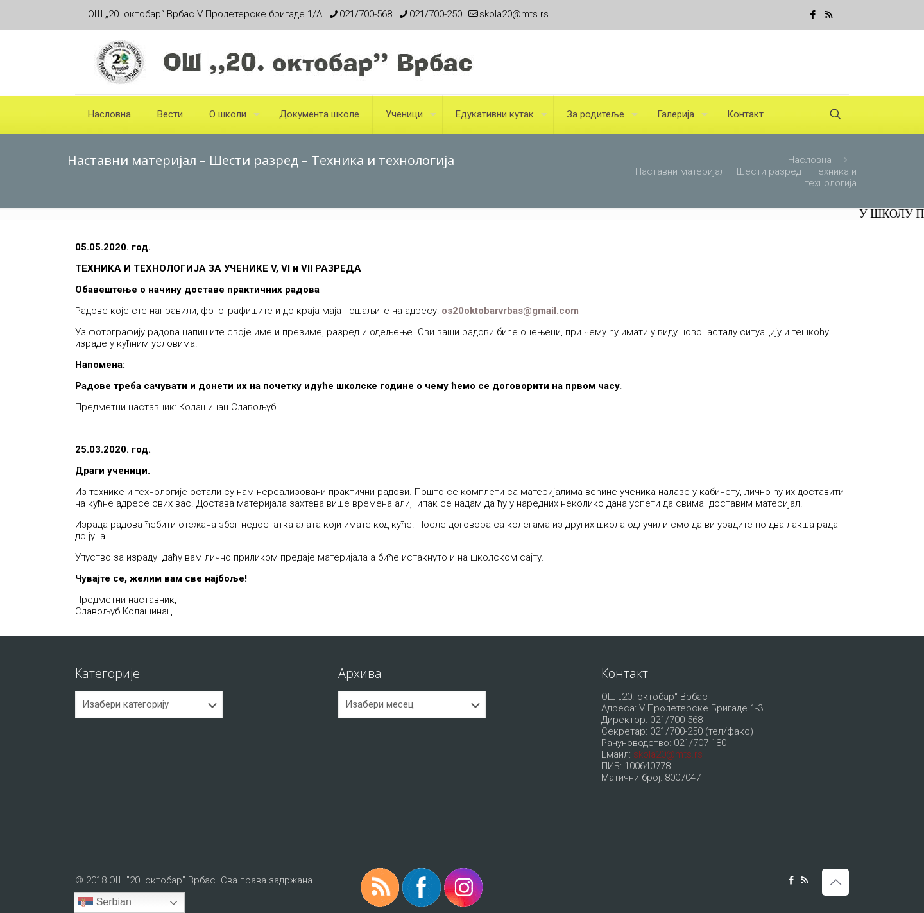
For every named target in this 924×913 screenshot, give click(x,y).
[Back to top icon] (835, 882)
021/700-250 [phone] (435, 14)
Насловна (810, 160)
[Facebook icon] (812, 15)
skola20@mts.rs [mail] (514, 14)
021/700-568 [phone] (365, 14)
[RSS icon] (829, 15)
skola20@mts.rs (668, 754)
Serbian (105, 902)
